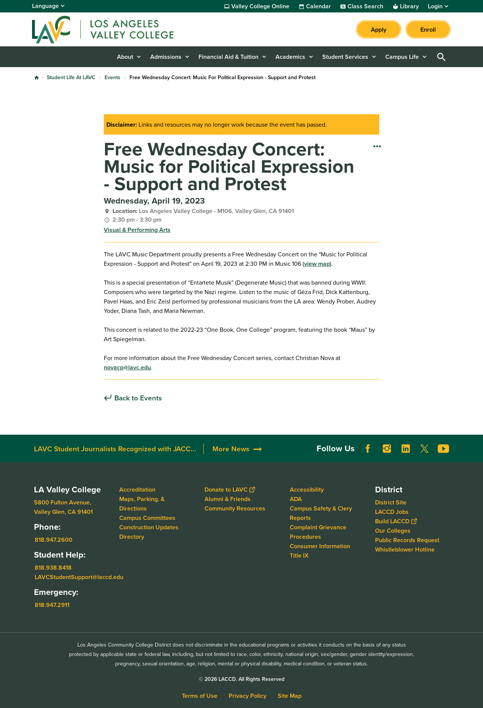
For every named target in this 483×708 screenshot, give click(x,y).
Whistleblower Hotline (405, 549)
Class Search (365, 6)
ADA (296, 499)
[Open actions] (377, 146)
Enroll (428, 29)
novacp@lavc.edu (127, 367)
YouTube (443, 448)
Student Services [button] (345, 56)
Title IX (299, 555)
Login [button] (435, 6)
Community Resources (235, 508)
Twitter (424, 448)
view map (317, 263)
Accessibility (307, 489)
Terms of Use (199, 695)
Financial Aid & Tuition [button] (228, 56)
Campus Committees (147, 517)
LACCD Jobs (392, 511)
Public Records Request (407, 540)
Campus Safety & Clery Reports (321, 513)
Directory (131, 536)
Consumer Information (320, 546)
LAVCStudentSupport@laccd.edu (79, 577)
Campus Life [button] (402, 56)
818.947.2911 (52, 605)
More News (230, 448)
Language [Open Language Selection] (45, 6)
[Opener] (475, 446)
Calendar (318, 6)
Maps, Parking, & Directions (142, 504)
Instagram (386, 448)
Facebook (368, 448)
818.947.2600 (53, 539)
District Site (390, 502)
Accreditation (137, 489)
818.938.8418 (53, 567)
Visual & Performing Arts (137, 229)
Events (112, 77)
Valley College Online (260, 6)
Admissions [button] (166, 56)
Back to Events (138, 398)
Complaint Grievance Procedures (318, 532)
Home (36, 77)
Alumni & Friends (228, 499)
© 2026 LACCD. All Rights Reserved (242, 679)
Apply (378, 29)
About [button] (125, 56)
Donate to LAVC (230, 489)
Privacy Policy (247, 695)
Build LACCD (396, 521)
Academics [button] (290, 56)
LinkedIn (405, 448)
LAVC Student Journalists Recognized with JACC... (115, 448)
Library (409, 6)
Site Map (289, 695)
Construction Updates (148, 527)
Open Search (441, 56)
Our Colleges (393, 530)
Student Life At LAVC (71, 77)
